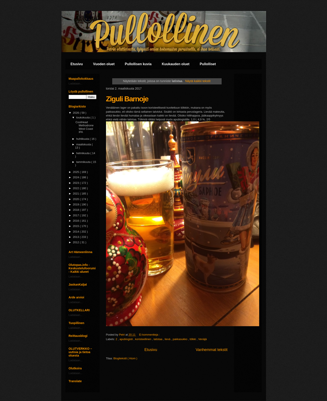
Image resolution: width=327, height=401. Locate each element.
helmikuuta (83, 153)
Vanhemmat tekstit (211, 350)
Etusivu (77, 64)
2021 (76, 193)
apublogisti (126, 339)
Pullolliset (208, 64)
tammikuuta (83, 162)
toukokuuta (83, 117)
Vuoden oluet (104, 64)
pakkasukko (180, 339)
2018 (76, 209)
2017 (76, 215)
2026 (76, 112)
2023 (76, 182)
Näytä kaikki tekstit (197, 81)
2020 (76, 199)
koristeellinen (143, 339)
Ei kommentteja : (149, 334)
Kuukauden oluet (175, 64)
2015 (76, 226)
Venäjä (202, 339)
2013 (76, 237)
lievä (168, 339)
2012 (76, 242)
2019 (76, 204)
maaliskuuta (84, 144)
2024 (76, 177)
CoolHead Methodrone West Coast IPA (84, 127)
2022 (76, 188)
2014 (76, 231)
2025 (76, 172)
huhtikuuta (83, 138)
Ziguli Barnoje (127, 99)
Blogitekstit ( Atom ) (125, 358)
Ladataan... (76, 83)
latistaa (158, 339)
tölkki (193, 339)
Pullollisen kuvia (138, 64)
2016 (76, 220)
